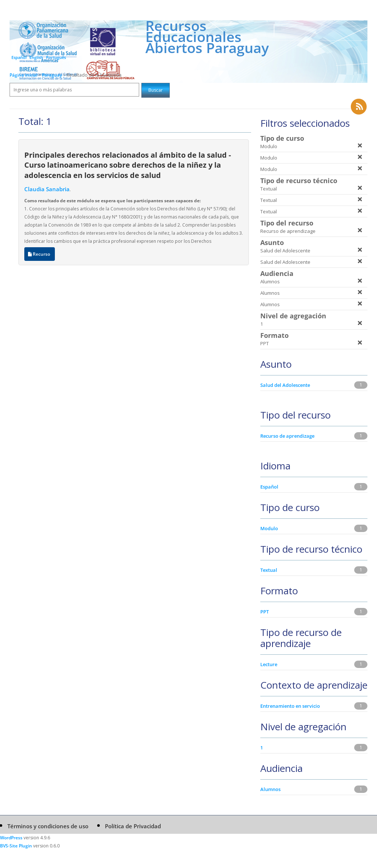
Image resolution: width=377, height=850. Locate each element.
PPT (264, 611)
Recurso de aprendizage (287, 436)
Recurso (39, 254)
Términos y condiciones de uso (47, 826)
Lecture (268, 664)
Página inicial (23, 75)
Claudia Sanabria (47, 189)
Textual (268, 570)
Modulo (269, 528)
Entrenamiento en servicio (290, 706)
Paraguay (52, 75)
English (36, 57)
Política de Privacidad (133, 826)
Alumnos (270, 789)
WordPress (11, 838)
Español (19, 57)
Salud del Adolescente (285, 385)
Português (56, 57)
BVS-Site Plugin (16, 846)
